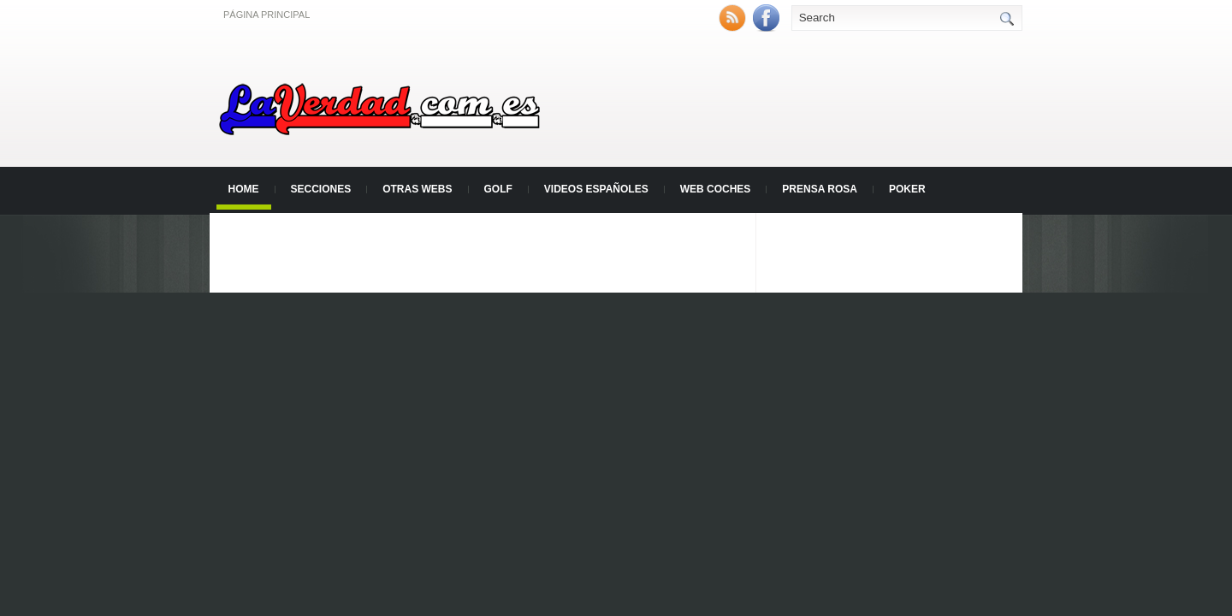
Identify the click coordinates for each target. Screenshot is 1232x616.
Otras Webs (417, 189)
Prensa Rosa (819, 189)
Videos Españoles (596, 189)
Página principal (266, 14)
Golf (498, 189)
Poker (907, 189)
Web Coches (715, 189)
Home (243, 189)
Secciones (321, 189)
